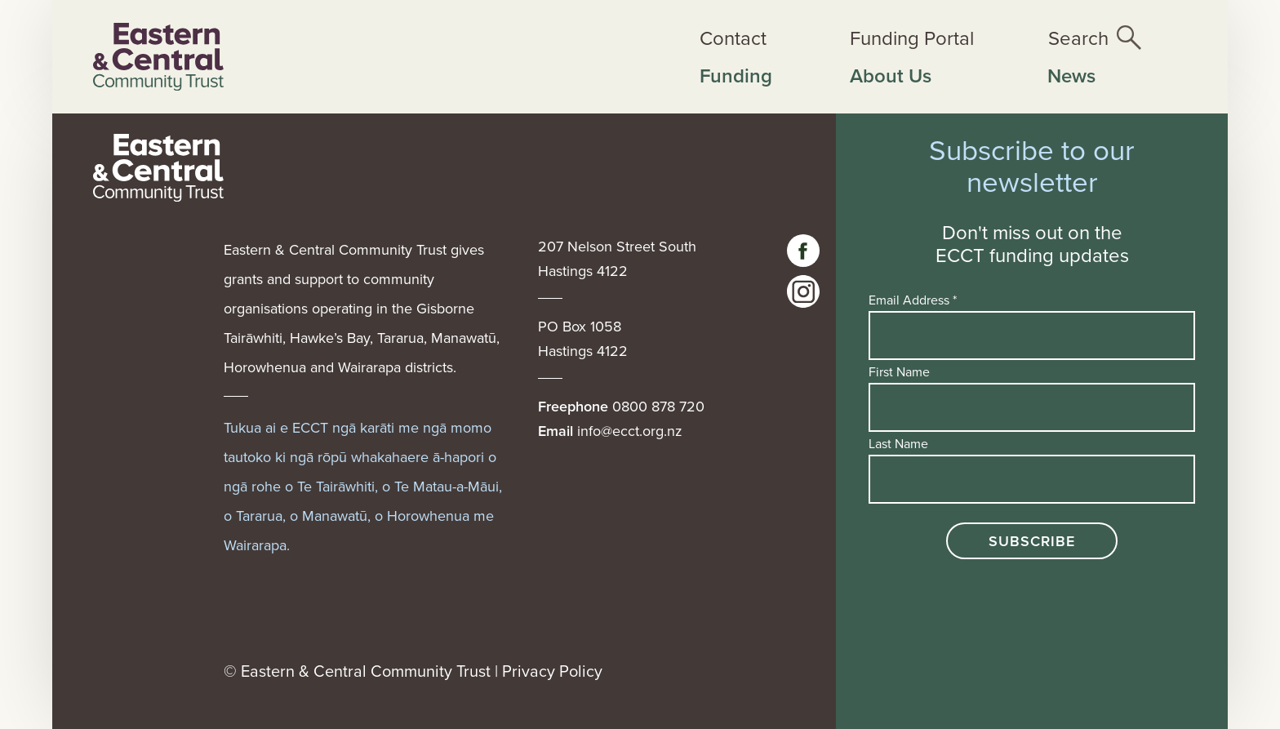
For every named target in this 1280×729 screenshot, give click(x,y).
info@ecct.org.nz (629, 430)
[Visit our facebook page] (803, 250)
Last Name (898, 443)
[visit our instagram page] (803, 291)
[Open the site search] (1094, 37)
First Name (899, 371)
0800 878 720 (658, 406)
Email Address (913, 300)
